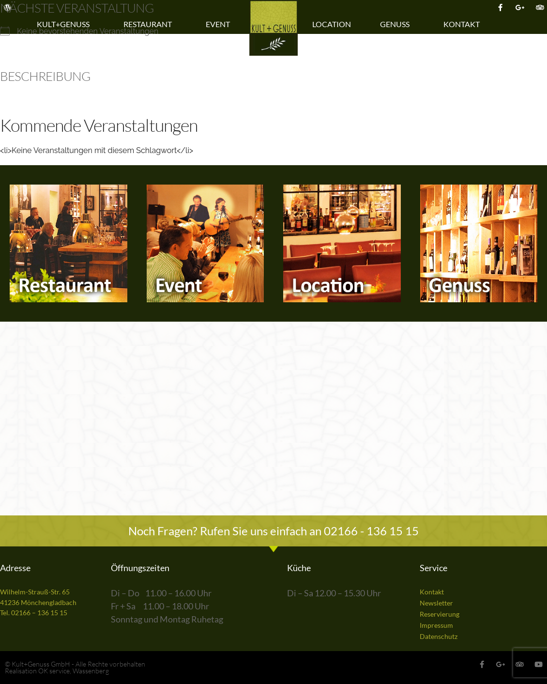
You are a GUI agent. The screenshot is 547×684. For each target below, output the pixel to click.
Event (220, 24)
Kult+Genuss (65, 24)
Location (331, 24)
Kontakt (464, 24)
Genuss (397, 24)
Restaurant (150, 24)
